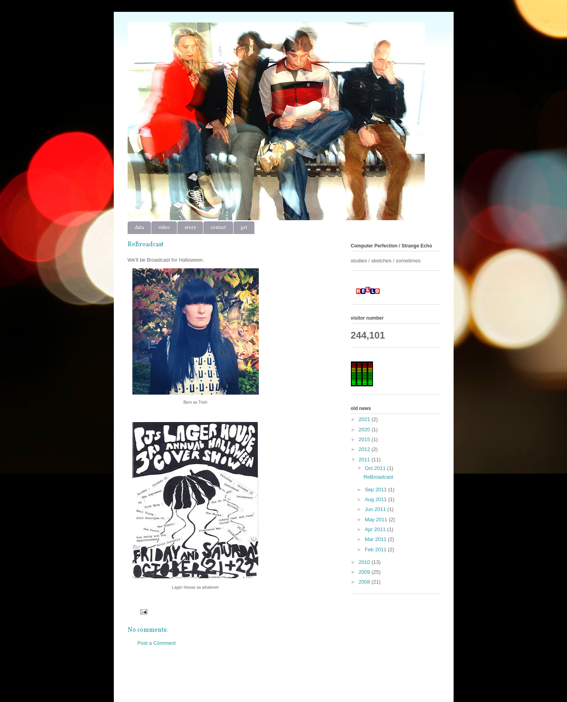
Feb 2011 (376, 549)
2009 (365, 572)
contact (218, 228)
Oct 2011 (376, 468)
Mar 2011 (376, 539)
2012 (365, 449)
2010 (365, 562)
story (190, 228)
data (139, 228)
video (164, 228)
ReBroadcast (378, 477)
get (244, 228)
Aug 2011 (376, 499)
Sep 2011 (376, 489)
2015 (365, 439)
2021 (365, 419)
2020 (365, 429)
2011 (365, 459)
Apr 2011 (376, 529)
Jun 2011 (376, 509)
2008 (365, 582)
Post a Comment (157, 643)
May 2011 (377, 519)
